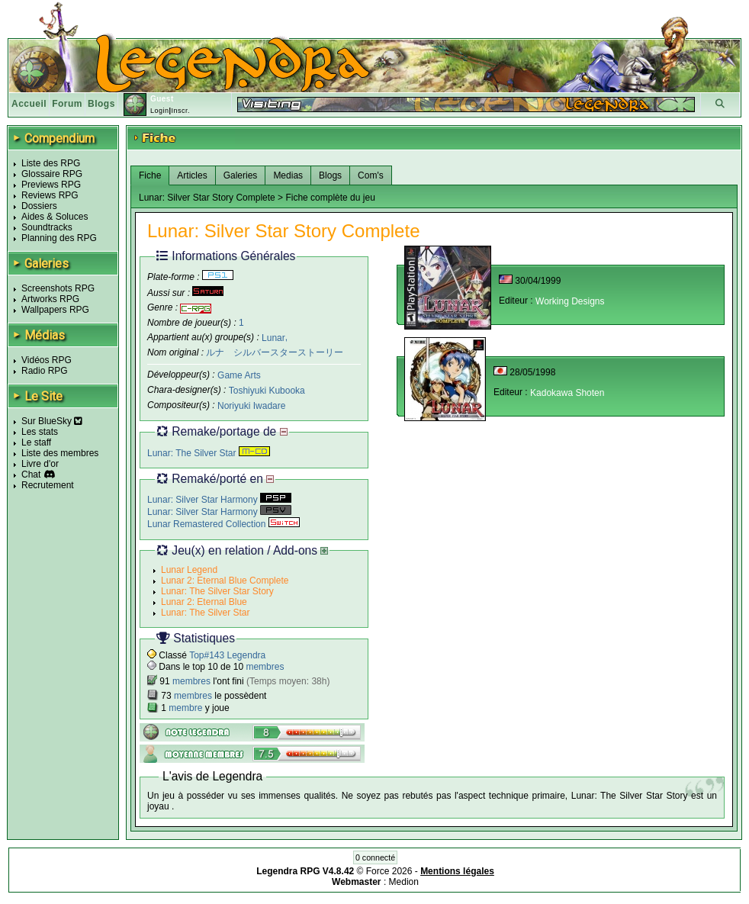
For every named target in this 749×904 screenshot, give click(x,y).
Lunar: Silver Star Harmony (219, 499)
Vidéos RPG (46, 360)
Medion (404, 882)
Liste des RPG (50, 163)
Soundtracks (46, 227)
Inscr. (180, 110)
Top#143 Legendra (227, 655)
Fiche (150, 175)
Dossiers (39, 206)
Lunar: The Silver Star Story (217, 591)
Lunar (273, 337)
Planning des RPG (59, 238)
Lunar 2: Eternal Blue (204, 602)
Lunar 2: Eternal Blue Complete (224, 580)
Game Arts (239, 375)
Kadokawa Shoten (567, 393)
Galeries (240, 175)
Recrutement (47, 485)
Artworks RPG (50, 299)
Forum (67, 103)
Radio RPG (44, 370)
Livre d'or (40, 463)
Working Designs (569, 301)
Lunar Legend (189, 570)
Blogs (101, 103)
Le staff (36, 442)
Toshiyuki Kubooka (267, 390)
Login (159, 110)
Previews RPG (51, 184)
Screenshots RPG (58, 288)
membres (265, 666)
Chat (30, 474)
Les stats (39, 431)
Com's (371, 175)
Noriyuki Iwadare (251, 406)
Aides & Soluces (54, 216)
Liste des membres (59, 453)
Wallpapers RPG (55, 309)
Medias (288, 175)
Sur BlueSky (51, 421)
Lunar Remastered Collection (223, 524)
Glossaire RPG (51, 174)
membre (185, 708)
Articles (192, 175)
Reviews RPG (50, 195)
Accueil (29, 103)
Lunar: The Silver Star (208, 453)
